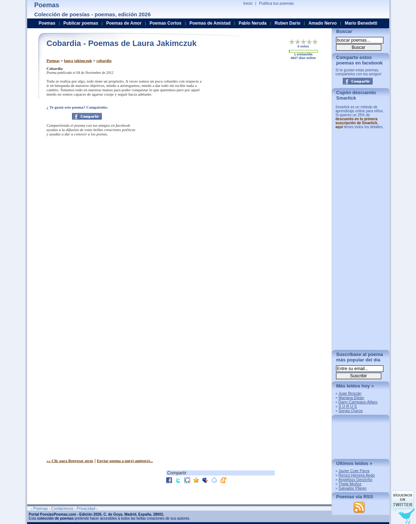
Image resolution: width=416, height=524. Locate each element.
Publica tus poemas (276, 3)
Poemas (53, 60)
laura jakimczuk (78, 60)
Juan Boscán (350, 393)
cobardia (104, 60)
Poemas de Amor (124, 23)
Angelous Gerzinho (356, 479)
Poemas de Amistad (210, 23)
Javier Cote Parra (354, 471)
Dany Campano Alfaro (358, 402)
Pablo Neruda (252, 23)
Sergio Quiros (351, 410)
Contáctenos (62, 508)
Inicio (248, 3)
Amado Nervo (322, 23)
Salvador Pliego (352, 488)
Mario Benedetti (361, 23)
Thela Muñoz (350, 484)
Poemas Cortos (165, 23)
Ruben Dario (287, 23)
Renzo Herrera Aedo (357, 475)
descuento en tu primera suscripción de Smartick (357, 121)
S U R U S (348, 406)
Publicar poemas (80, 23)
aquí (339, 127)
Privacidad (86, 508)
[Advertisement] (266, 117)
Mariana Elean (351, 397)
